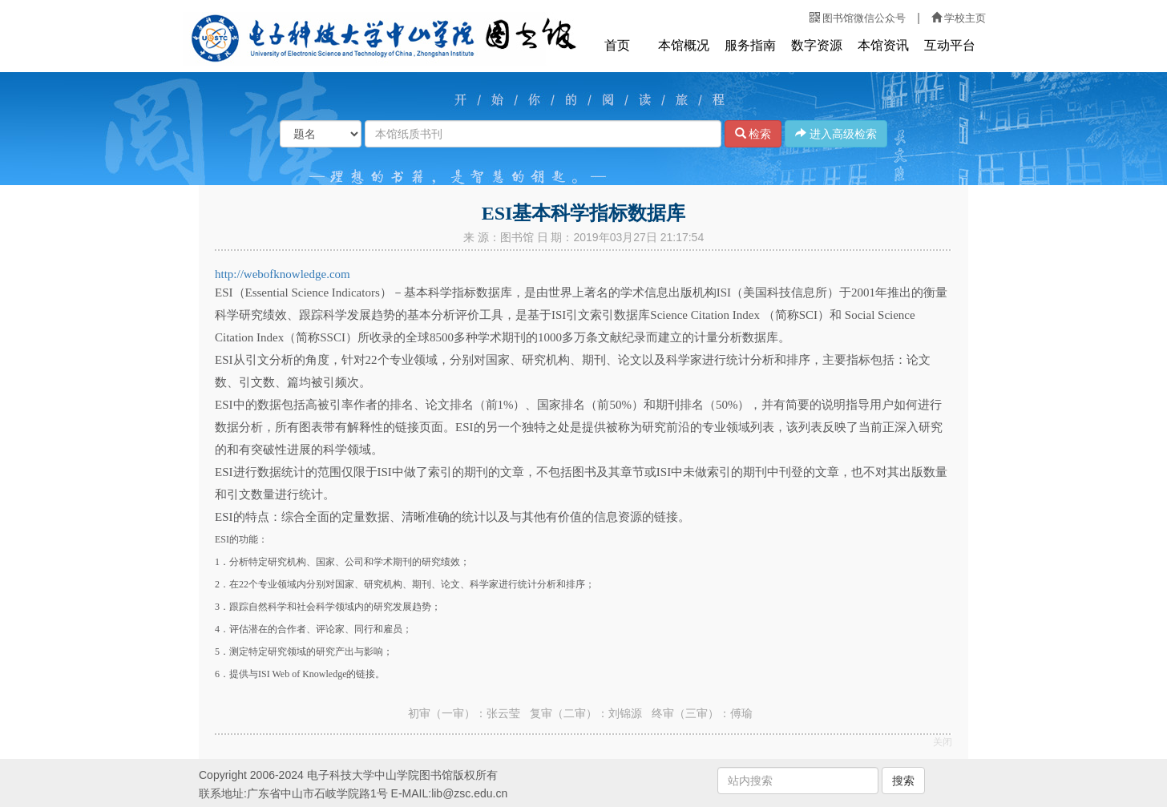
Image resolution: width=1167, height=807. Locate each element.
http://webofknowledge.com (282, 274)
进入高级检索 (836, 133)
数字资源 (816, 45)
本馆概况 (683, 45)
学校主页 (958, 18)
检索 (753, 133)
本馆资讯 (883, 45)
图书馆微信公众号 (858, 18)
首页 (617, 45)
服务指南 (750, 45)
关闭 (942, 742)
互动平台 (949, 45)
